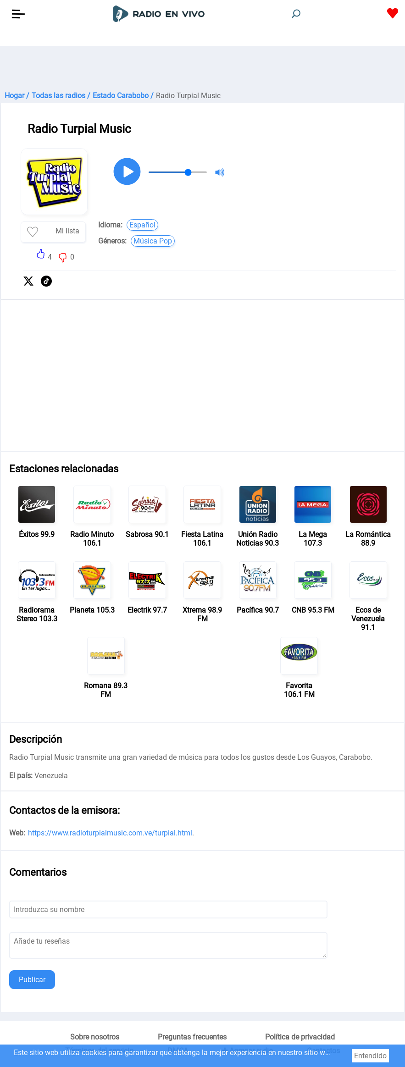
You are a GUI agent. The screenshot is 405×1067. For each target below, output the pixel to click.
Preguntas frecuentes (192, 1037)
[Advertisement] (202, 69)
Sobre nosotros (94, 1037)
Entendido (370, 1055)
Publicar (32, 979)
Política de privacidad (300, 1037)
